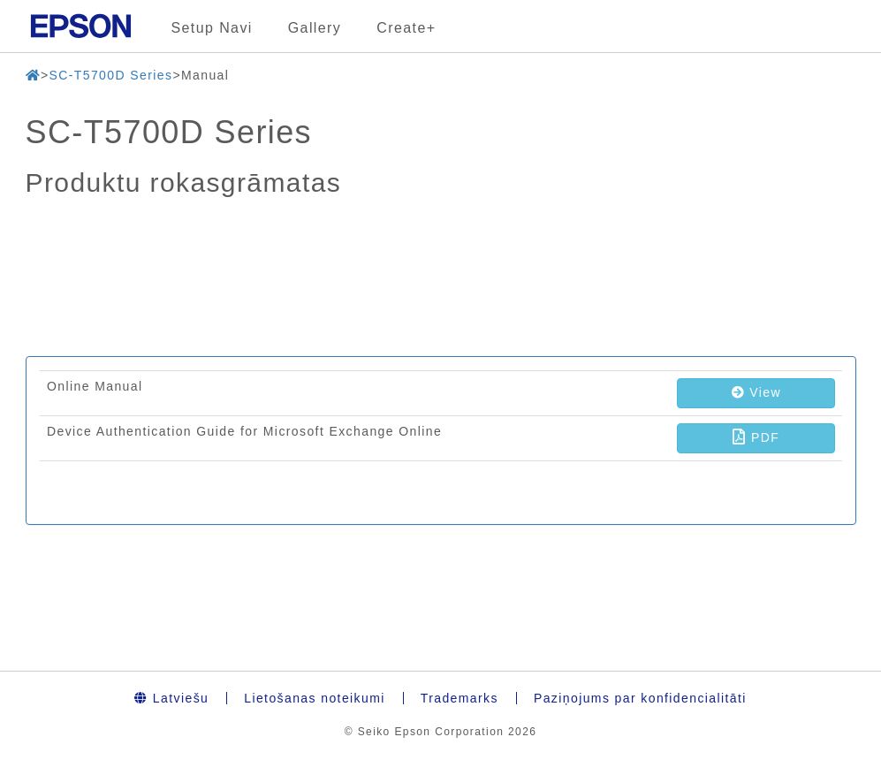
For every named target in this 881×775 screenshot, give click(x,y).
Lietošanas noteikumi (314, 698)
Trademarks (459, 698)
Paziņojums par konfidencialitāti (640, 698)
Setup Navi (212, 27)
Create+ (406, 27)
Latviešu (171, 698)
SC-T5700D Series (110, 75)
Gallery (314, 27)
